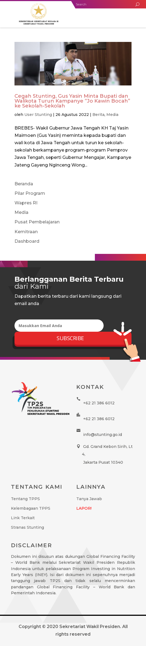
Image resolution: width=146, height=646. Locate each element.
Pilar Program (29, 193)
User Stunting (38, 114)
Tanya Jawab (89, 498)
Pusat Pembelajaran (37, 221)
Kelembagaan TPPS (30, 508)
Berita (98, 114)
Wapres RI (25, 202)
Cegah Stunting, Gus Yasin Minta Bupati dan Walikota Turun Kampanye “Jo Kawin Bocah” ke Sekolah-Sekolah (72, 101)
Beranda (23, 183)
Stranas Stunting (27, 527)
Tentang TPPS (25, 498)
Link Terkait (23, 517)
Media (112, 114)
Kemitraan (26, 231)
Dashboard (26, 241)
